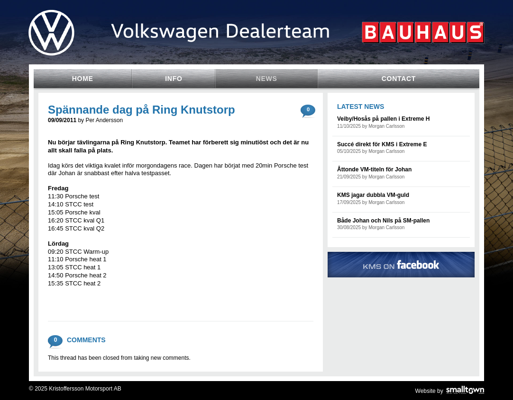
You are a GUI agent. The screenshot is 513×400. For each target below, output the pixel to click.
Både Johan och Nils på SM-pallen (383, 220)
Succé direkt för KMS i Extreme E (382, 144)
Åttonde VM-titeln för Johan (374, 169)
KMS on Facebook (401, 264)
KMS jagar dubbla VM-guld (373, 195)
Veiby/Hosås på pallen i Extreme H (383, 119)
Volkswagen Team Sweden (256, 48)
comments (308, 108)
